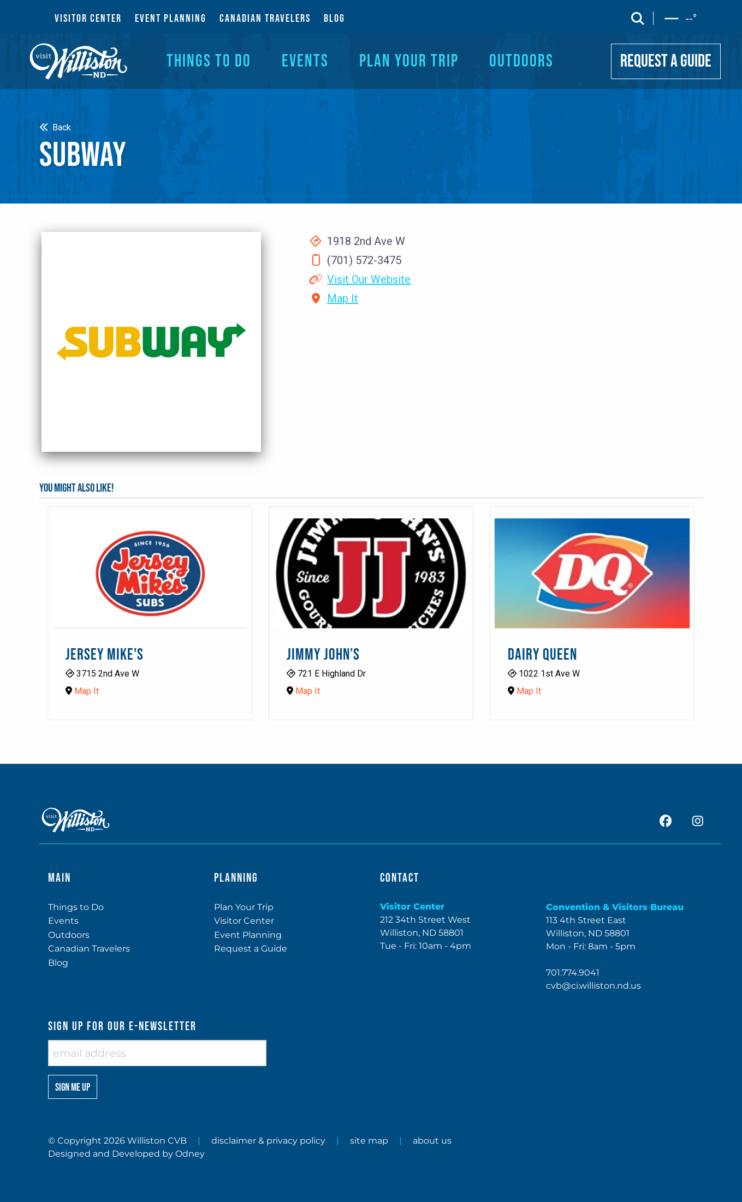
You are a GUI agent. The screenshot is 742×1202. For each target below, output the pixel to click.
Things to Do (76, 907)
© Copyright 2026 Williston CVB (117, 1140)
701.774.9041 (572, 972)
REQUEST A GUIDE (665, 61)
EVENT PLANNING (170, 18)
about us (432, 1140)
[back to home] (79, 61)
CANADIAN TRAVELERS (265, 18)
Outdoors (69, 935)
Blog (58, 963)
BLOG (334, 18)
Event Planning (248, 935)
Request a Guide (250, 948)
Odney (190, 1154)
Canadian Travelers (89, 948)
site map (369, 1140)
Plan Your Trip (244, 907)
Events (63, 921)
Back (55, 127)
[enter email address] (157, 1053)
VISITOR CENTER (88, 18)
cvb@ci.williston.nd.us (593, 985)
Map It (342, 298)
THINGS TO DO (209, 61)
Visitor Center (244, 921)
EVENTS (305, 61)
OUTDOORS (521, 61)
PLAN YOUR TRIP (409, 61)
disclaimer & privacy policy (268, 1140)
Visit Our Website (369, 279)
